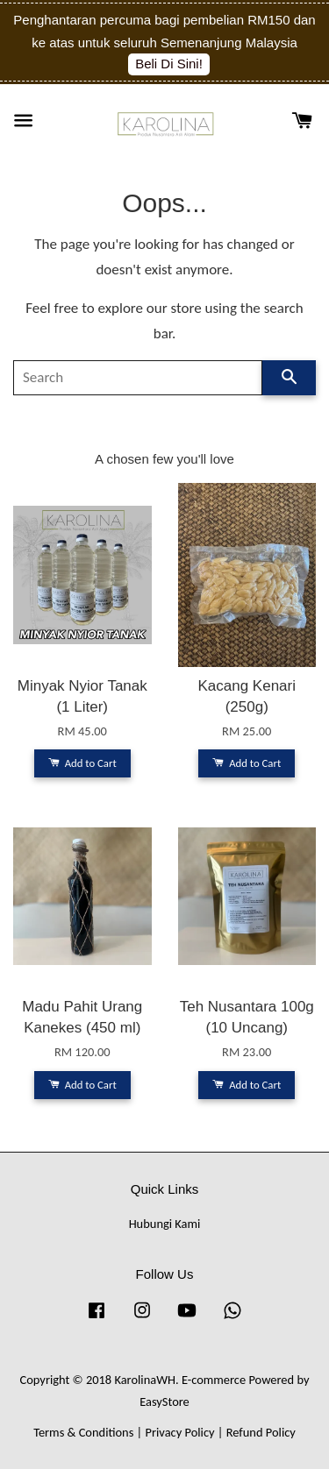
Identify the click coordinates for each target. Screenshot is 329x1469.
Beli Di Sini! (169, 63)
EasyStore (164, 1401)
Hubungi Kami (165, 1223)
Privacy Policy (180, 1432)
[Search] (137, 377)
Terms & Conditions (83, 1432)
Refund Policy (261, 1432)
